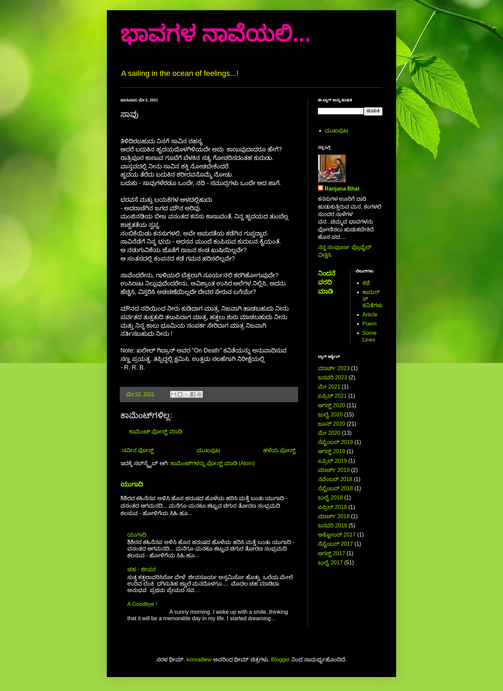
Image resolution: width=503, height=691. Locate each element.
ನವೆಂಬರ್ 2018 (335, 479)
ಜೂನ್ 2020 (331, 424)
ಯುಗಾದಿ (131, 484)
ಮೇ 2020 (329, 433)
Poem (369, 324)
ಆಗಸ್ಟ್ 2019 (331, 451)
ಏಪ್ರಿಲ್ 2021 (332, 396)
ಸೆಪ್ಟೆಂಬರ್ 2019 (335, 442)
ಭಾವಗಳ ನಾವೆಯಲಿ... (215, 33)
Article (369, 314)
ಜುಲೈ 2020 (330, 414)
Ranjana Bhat (342, 189)
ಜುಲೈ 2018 (330, 497)
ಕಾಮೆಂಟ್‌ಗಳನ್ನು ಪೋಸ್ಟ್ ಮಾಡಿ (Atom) (213, 463)
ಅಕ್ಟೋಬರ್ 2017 (337, 535)
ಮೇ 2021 (329, 387)
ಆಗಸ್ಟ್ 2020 (331, 405)
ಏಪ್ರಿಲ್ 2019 (332, 461)
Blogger (280, 659)
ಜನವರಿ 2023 (332, 377)
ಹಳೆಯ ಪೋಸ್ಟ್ (279, 450)
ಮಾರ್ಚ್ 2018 (334, 516)
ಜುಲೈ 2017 (330, 562)
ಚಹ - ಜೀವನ (141, 569)
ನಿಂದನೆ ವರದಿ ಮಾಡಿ (326, 282)
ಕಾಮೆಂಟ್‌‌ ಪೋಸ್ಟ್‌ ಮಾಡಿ (155, 431)
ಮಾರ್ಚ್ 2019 (334, 470)
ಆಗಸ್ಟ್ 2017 (331, 553)
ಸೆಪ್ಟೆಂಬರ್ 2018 (335, 488)
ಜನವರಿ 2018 (332, 525)
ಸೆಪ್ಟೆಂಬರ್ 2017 (335, 544)
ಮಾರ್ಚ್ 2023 (334, 368)
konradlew (198, 659)
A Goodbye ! (142, 604)
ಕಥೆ (366, 283)
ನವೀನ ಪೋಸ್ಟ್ (138, 450)
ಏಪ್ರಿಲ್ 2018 (332, 507)
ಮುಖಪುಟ (208, 450)
